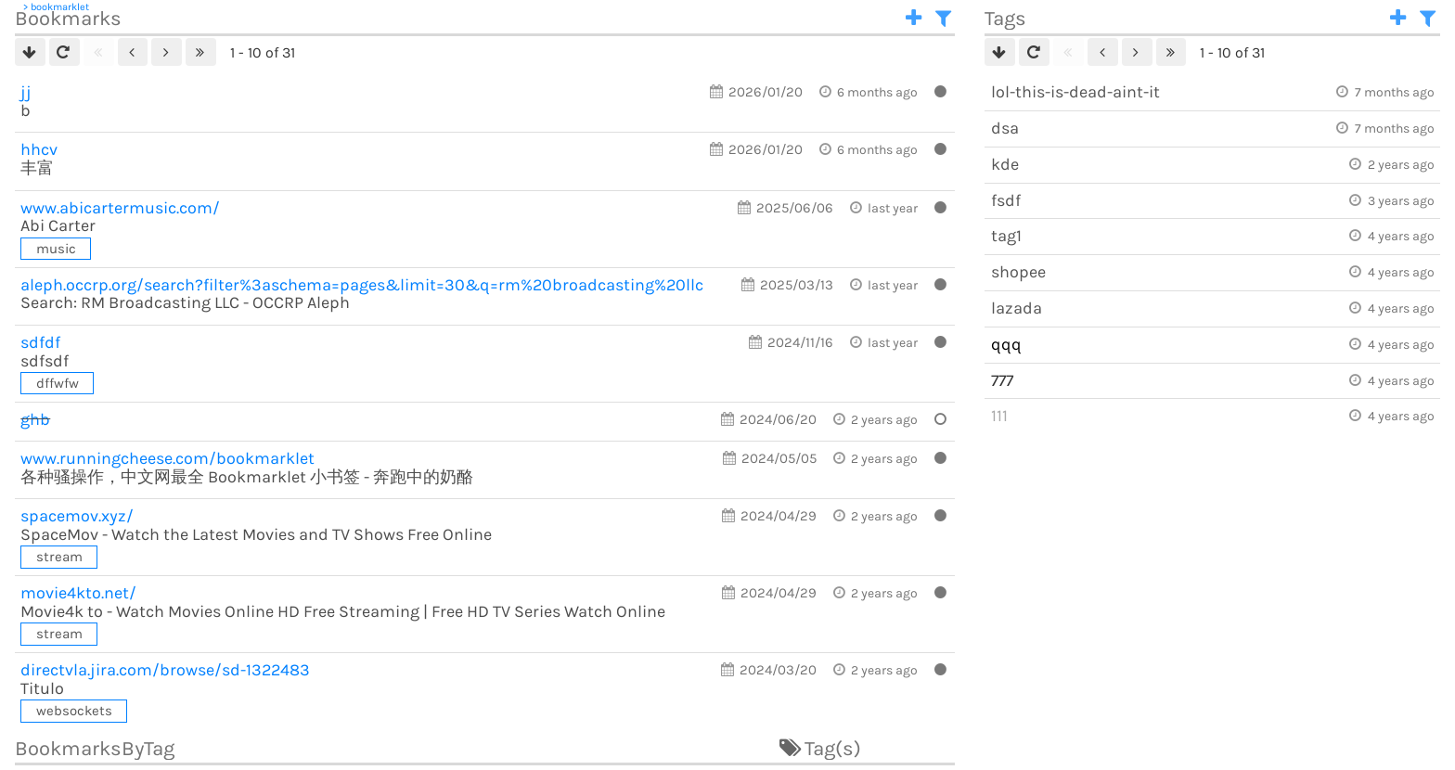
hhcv (39, 149)
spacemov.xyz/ (77, 516)
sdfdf (40, 342)
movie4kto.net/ (78, 593)
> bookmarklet (56, 7)
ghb (35, 419)
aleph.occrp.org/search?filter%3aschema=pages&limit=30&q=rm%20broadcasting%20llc (361, 285)
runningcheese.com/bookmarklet (167, 458)
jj (26, 92)
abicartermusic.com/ (120, 208)
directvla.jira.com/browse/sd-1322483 (165, 670)
